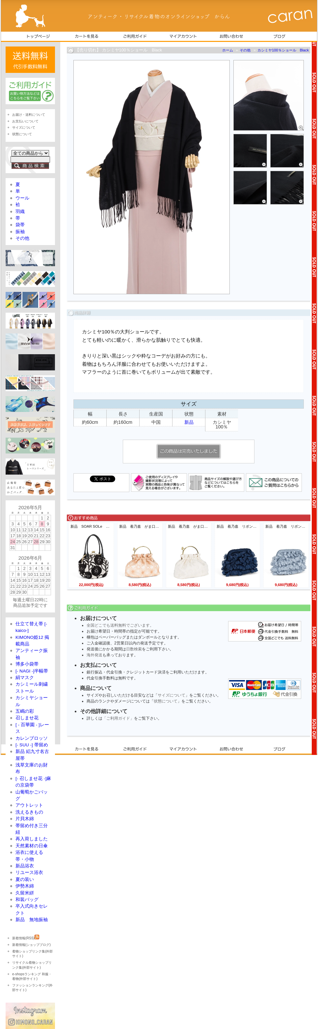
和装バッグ (27, 899)
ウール (22, 198)
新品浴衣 (24, 865)
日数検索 (134, 649)
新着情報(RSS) (25, 938)
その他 (245, 50)
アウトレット (29, 805)
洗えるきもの (29, 812)
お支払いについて (25, 121)
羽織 (20, 211)
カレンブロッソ (31, 738)
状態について (165, 701)
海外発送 (94, 655)
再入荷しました (31, 838)
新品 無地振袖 (31, 919)
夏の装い (24, 879)
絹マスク (24, 677)
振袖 (20, 231)
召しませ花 (27, 717)
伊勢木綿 (24, 886)
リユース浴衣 (29, 872)
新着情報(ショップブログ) (31, 945)
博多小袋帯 (27, 664)
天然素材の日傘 (31, 845)
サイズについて (171, 695)
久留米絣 (24, 892)
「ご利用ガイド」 (118, 718)
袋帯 (20, 224)
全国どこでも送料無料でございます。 (120, 625)
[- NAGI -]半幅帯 (31, 671)
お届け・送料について (28, 114)
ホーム (227, 50)
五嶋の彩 (24, 711)
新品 (189, 422)
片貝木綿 (24, 818)
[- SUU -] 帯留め (31, 744)
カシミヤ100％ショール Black (283, 50)
